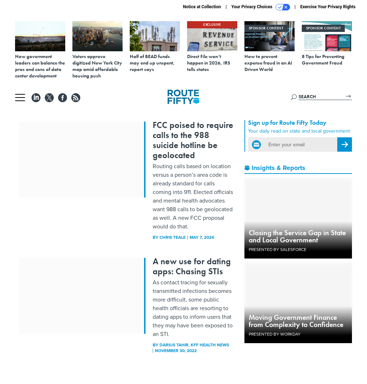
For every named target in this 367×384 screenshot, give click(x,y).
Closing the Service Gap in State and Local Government (297, 236)
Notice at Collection (202, 6)
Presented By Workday (275, 334)
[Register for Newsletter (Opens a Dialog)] (344, 144)
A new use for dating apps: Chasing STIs (192, 266)
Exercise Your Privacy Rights (328, 6)
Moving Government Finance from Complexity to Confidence (296, 321)
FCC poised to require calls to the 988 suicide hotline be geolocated (193, 140)
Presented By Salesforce (277, 249)
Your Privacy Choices (261, 7)
